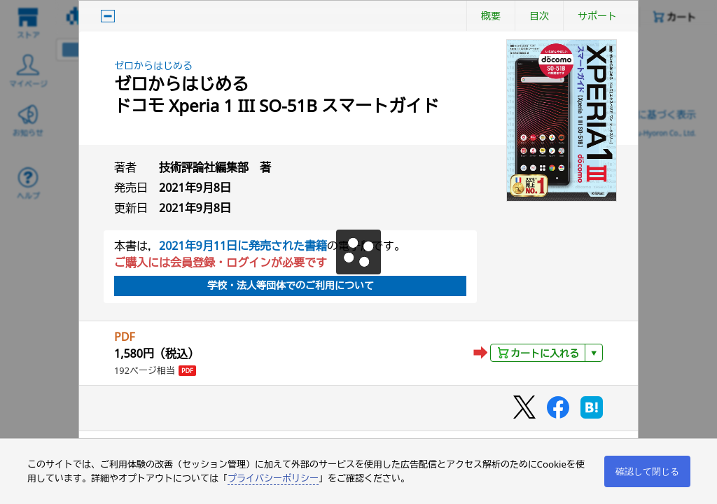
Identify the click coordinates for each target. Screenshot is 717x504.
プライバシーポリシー (273, 478)
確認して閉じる (647, 471)
